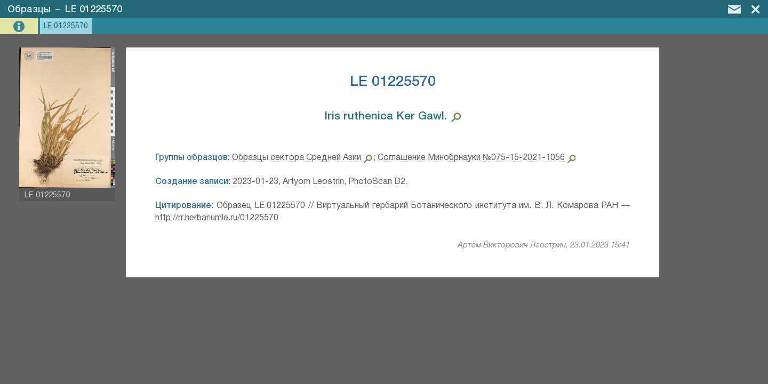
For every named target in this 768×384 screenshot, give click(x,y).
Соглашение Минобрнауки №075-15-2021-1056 (471, 158)
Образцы (29, 9)
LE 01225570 (93, 9)
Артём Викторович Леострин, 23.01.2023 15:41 (544, 245)
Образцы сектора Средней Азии (296, 158)
